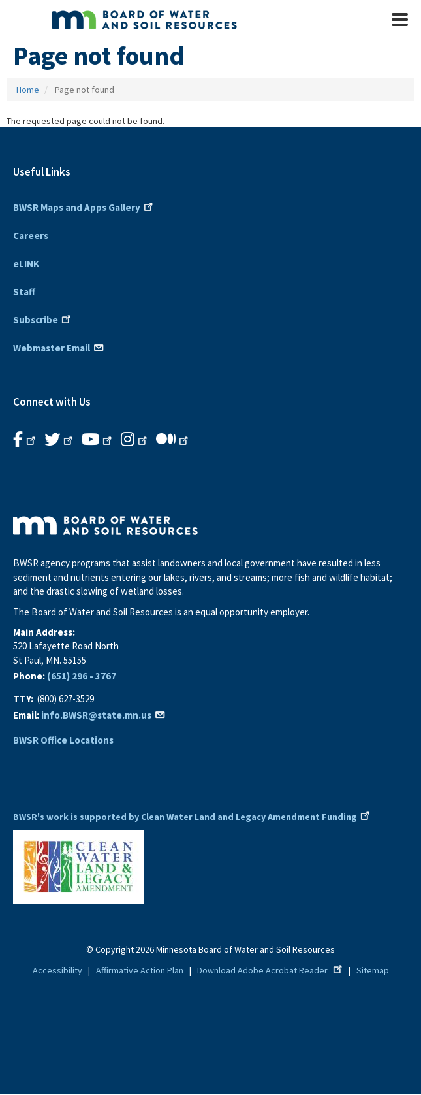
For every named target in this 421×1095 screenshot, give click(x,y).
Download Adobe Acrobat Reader (271, 970)
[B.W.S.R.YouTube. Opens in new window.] (98, 440)
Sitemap (372, 970)
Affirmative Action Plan (139, 970)
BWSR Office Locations (63, 740)
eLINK (26, 263)
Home (27, 89)
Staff (24, 292)
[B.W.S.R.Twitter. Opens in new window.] (59, 440)
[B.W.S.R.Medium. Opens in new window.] (173, 440)
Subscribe (43, 319)
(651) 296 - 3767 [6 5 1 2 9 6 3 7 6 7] (81, 676)
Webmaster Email (59, 347)
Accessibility (57, 970)
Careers (30, 235)
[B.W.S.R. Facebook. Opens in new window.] (25, 440)
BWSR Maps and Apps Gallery (84, 206)
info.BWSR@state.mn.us (103, 715)
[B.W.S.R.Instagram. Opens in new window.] (135, 440)
